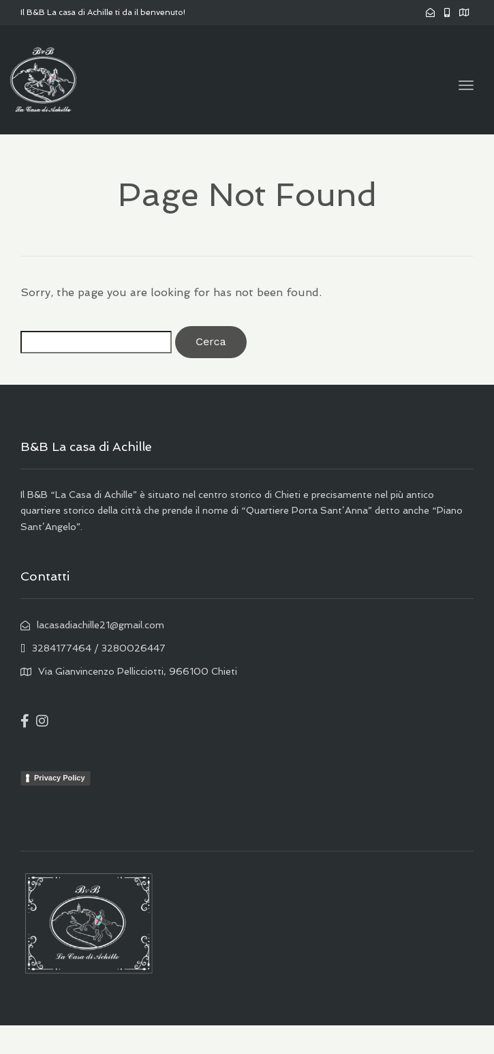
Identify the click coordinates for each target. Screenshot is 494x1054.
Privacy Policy (59, 778)
